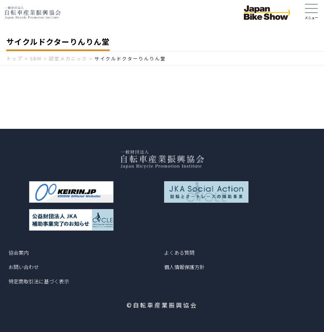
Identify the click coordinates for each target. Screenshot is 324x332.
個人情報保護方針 (184, 266)
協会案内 (18, 252)
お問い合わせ (23, 266)
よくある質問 (179, 252)
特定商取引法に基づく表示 (38, 281)
